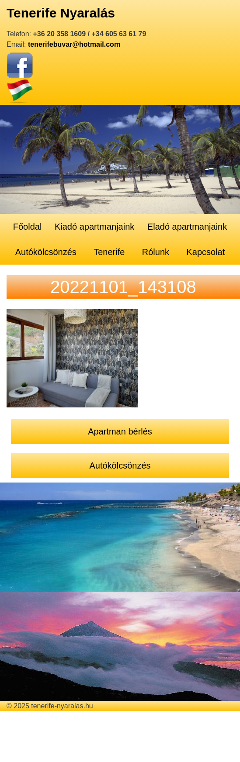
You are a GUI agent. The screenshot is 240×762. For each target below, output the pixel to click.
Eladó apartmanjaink (187, 226)
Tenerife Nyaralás (61, 13)
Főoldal (27, 226)
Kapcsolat (205, 252)
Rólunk (155, 252)
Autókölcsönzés (46, 252)
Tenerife (109, 252)
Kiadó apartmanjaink (94, 226)
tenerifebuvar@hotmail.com (74, 44)
